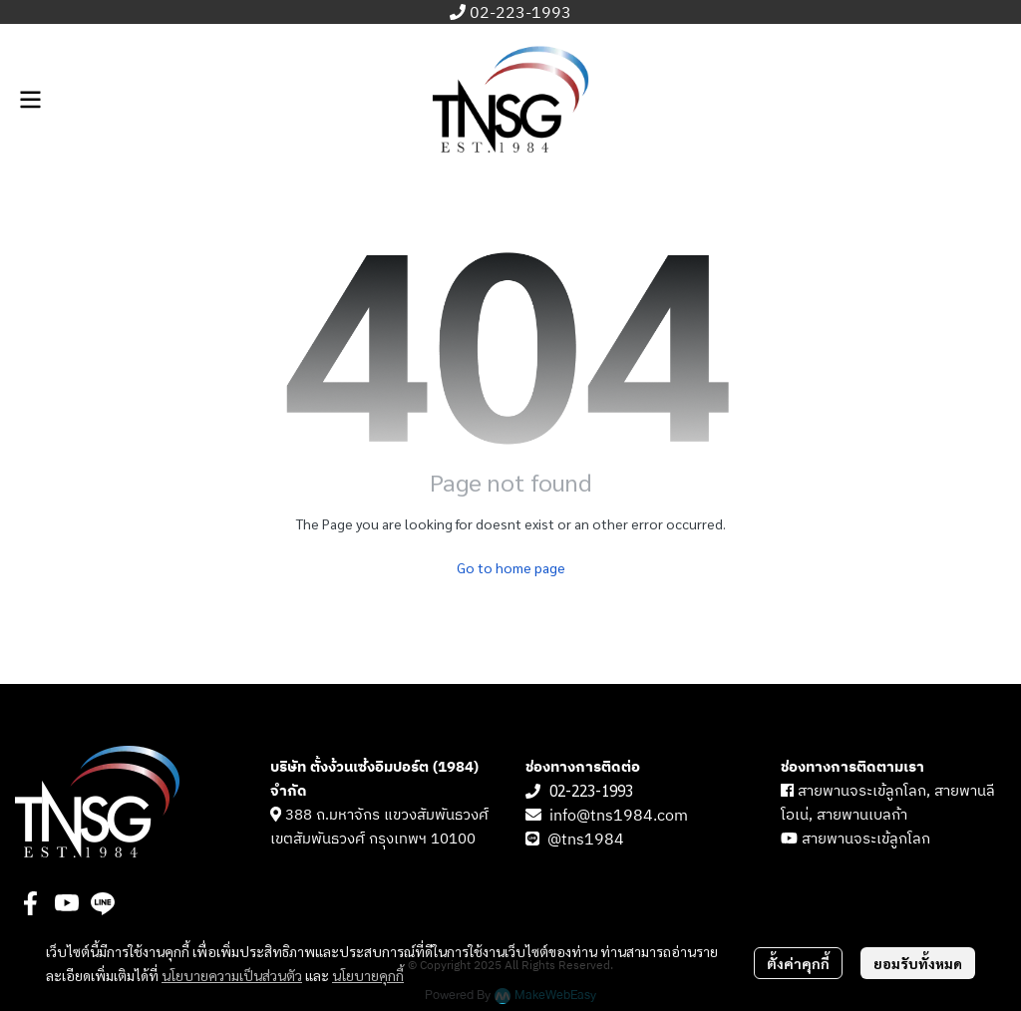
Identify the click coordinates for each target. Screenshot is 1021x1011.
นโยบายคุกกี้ (368, 975)
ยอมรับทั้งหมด (917, 963)
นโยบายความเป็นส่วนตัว (232, 975)
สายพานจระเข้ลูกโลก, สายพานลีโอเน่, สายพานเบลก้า (888, 803)
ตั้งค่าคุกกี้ (798, 963)
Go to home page (511, 567)
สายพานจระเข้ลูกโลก (866, 839)
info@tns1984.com (618, 816)
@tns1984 (587, 840)
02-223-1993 (520, 13)
